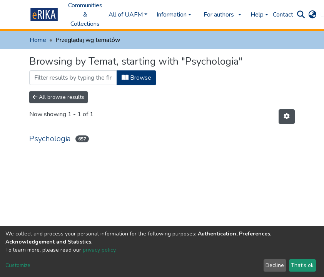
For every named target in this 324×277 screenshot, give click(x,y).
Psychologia (50, 138)
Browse (136, 77)
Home (38, 40)
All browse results (58, 97)
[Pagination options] (287, 116)
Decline (275, 265)
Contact (283, 14)
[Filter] (73, 77)
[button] (312, 14)
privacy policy (99, 250)
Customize (17, 265)
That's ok (302, 265)
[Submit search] (301, 15)
